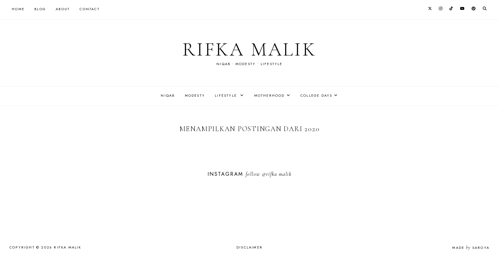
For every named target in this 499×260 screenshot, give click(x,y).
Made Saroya (470, 247)
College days (316, 95)
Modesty (195, 95)
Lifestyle (226, 95)
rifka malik (249, 49)
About (63, 8)
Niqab (168, 95)
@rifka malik (277, 174)
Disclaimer (249, 247)
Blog (40, 8)
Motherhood (269, 95)
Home (18, 8)
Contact (89, 8)
